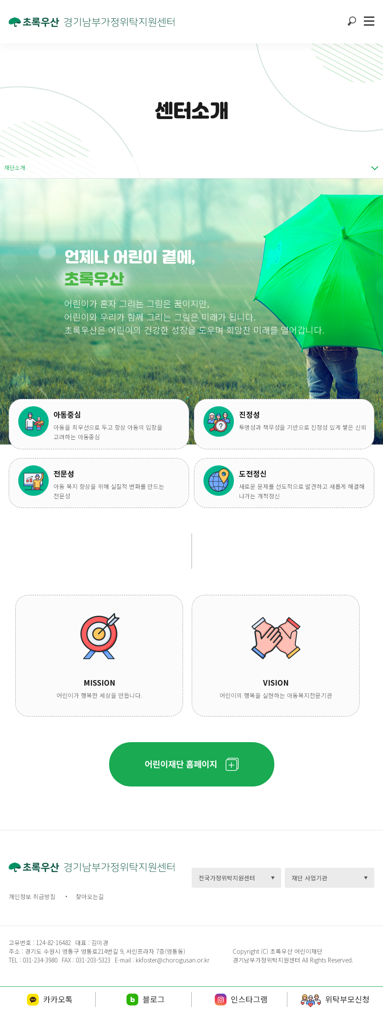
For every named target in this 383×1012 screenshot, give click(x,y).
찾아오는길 (90, 896)
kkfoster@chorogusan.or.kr (173, 960)
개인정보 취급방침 (32, 896)
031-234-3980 (39, 960)
